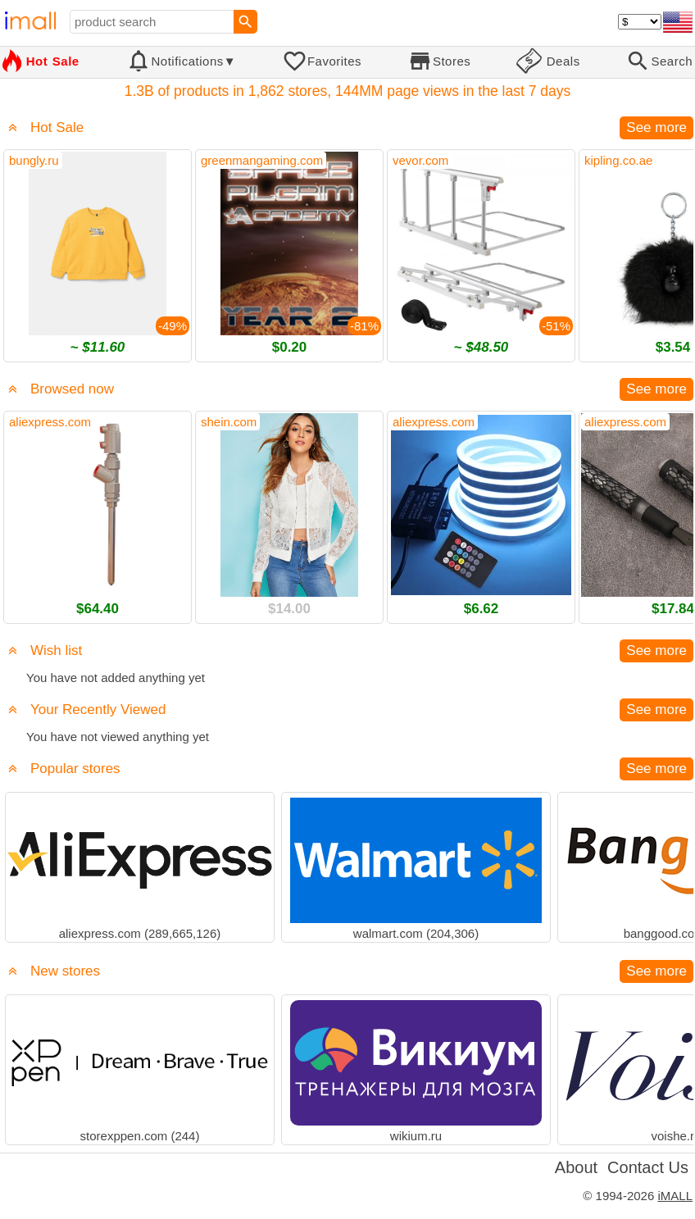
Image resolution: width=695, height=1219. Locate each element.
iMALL (675, 1196)
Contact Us (647, 1167)
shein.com (229, 422)
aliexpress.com (50, 422)
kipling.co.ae (618, 160)
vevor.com (420, 160)
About (576, 1167)
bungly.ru (34, 160)
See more (656, 127)
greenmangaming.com (262, 160)
